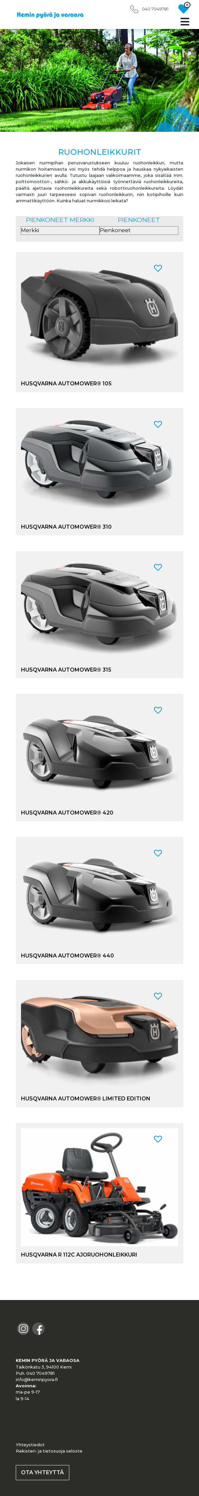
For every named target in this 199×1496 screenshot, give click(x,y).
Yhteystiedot (30, 1444)
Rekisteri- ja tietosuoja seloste (49, 1451)
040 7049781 (155, 9)
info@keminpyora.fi (37, 1379)
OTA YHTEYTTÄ (42, 1472)
